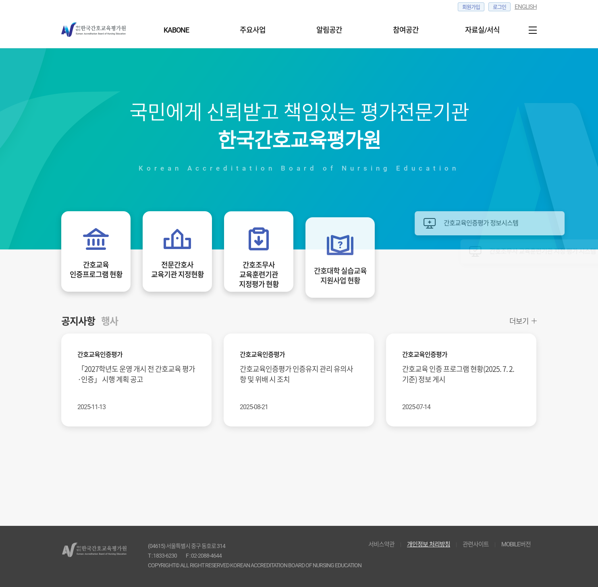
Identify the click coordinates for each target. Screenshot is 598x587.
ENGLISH (526, 6)
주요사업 (253, 30)
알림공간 (329, 30)
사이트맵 (531, 30)
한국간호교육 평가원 (97, 30)
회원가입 (471, 7)
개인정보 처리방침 (428, 544)
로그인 (499, 7)
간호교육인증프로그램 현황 (96, 269)
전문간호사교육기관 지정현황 (177, 269)
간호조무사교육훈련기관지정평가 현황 (259, 276)
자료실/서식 (482, 30)
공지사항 (78, 320)
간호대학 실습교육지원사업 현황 (340, 283)
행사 (109, 320)
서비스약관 (381, 544)
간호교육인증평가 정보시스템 (503, 223)
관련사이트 (476, 544)
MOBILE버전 (516, 544)
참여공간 (406, 30)
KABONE (176, 30)
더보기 (519, 321)
